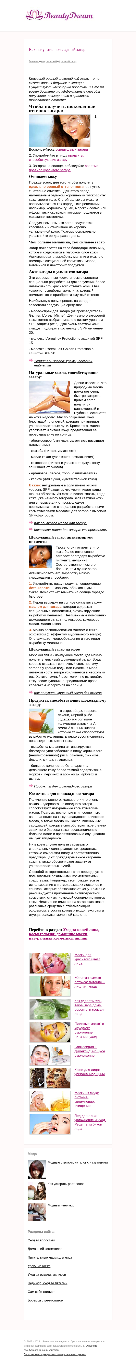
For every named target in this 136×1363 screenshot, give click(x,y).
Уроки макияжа (39, 1266)
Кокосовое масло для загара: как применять (70, 530)
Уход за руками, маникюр (47, 1274)
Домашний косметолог (45, 1249)
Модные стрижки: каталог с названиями (78, 1162)
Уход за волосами (41, 1240)
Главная (34, 61)
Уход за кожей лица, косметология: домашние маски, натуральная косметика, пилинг (64, 933)
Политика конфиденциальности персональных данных (55, 1354)
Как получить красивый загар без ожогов (68, 693)
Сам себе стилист (41, 1292)
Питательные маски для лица (50, 1257)
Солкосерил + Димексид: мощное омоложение (90, 1051)
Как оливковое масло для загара (60, 523)
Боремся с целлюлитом (45, 1300)
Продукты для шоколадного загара (63, 786)
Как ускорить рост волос (66, 1184)
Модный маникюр (61, 1205)
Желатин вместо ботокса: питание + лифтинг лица (90, 982)
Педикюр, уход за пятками (47, 1283)
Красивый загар (67, 61)
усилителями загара (72, 149)
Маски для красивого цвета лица (87, 959)
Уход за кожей (49, 61)
